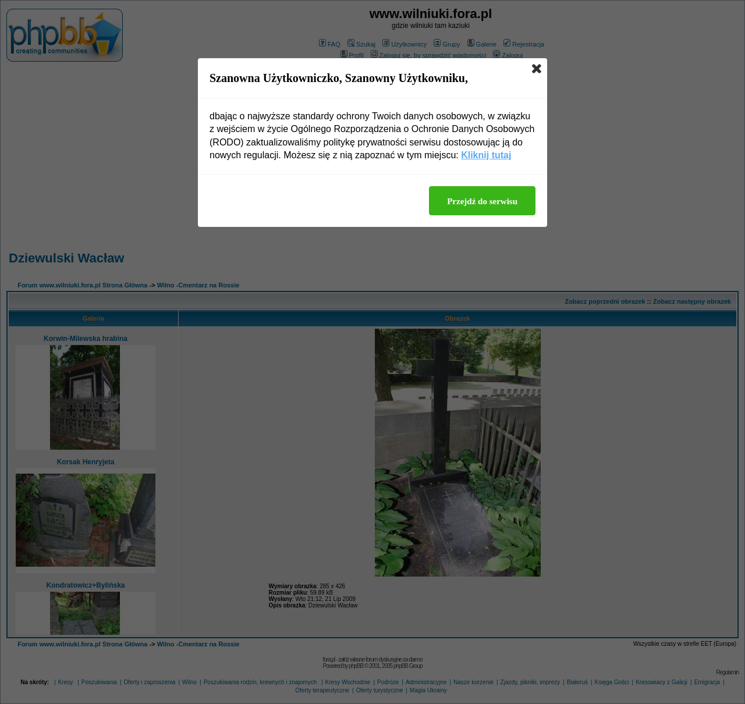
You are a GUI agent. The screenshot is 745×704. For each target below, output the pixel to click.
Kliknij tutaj (486, 155)
